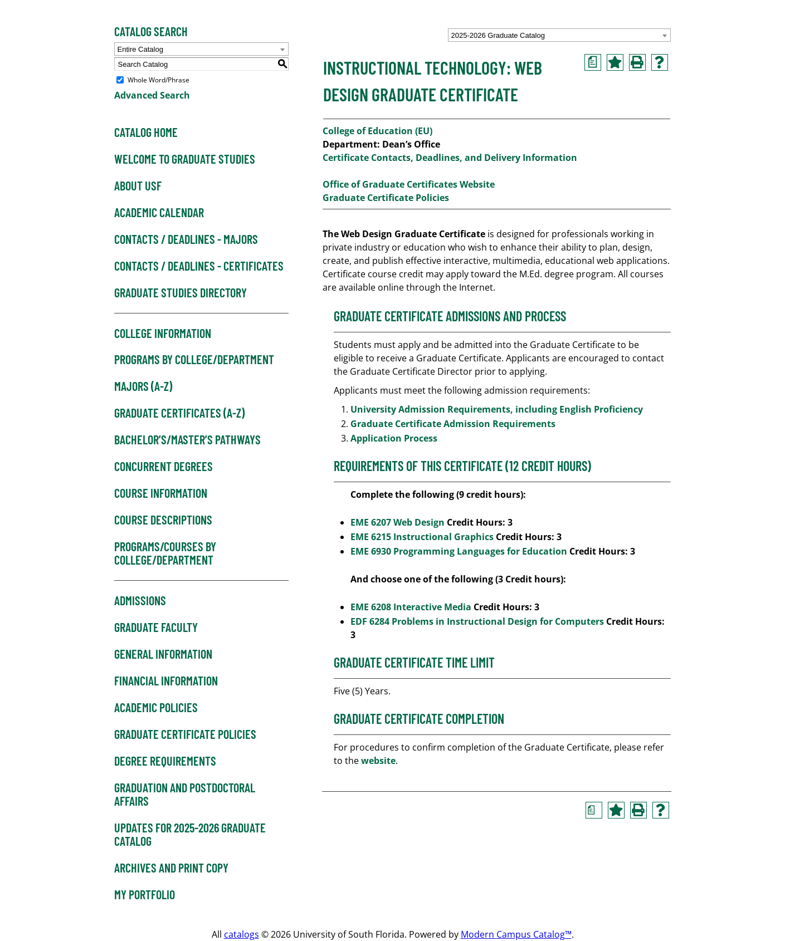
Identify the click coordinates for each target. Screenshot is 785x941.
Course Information (160, 493)
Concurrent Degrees (163, 466)
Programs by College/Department (194, 359)
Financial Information (166, 681)
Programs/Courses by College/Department (165, 553)
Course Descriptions (163, 520)
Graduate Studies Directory (180, 293)
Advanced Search (152, 95)
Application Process (395, 438)
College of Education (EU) (377, 131)
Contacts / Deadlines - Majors (186, 239)
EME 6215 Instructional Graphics (422, 537)
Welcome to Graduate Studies (184, 159)
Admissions (140, 600)
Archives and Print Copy (171, 868)
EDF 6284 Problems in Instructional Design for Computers (477, 621)
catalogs (241, 934)
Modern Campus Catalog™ (516, 934)
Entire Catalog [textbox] (140, 49)
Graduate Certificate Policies (185, 734)
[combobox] (559, 35)
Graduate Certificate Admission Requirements (454, 424)
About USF (138, 186)
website (378, 760)
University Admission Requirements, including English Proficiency (496, 409)
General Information (163, 654)
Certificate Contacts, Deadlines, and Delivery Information (450, 157)
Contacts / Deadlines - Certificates (199, 266)
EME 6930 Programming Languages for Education (458, 551)
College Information (162, 333)
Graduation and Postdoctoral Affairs (184, 794)
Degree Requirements (165, 761)
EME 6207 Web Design (397, 522)
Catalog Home (146, 132)
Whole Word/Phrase (158, 80)
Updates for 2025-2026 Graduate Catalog (190, 834)
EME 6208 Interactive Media (410, 607)
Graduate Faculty (156, 627)
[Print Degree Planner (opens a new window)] (592, 62)
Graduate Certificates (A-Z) (179, 413)
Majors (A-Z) (143, 386)
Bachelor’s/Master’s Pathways (187, 440)
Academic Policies (156, 707)
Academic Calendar (159, 212)
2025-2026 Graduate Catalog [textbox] (498, 35)
